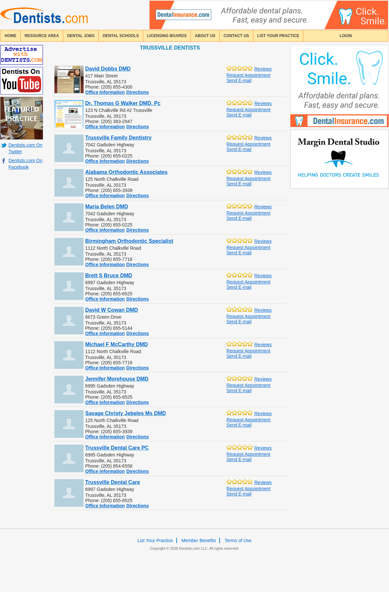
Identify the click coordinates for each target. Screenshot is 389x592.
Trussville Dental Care (112, 482)
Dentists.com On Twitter (25, 148)
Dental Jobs (81, 35)
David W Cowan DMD (111, 310)
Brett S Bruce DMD (108, 275)
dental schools (121, 35)
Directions (137, 92)
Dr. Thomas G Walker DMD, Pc (123, 103)
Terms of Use (237, 540)
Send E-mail (238, 80)
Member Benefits (198, 540)
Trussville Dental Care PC (117, 448)
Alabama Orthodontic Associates (126, 172)
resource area (42, 35)
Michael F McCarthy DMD (116, 344)
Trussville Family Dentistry (118, 137)
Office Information (105, 92)
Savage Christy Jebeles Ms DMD (125, 413)
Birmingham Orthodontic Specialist (129, 241)
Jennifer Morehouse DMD (116, 379)
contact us (236, 35)
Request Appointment (248, 75)
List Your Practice (278, 35)
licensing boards (167, 35)
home (10, 35)
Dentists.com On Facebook (25, 164)
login (346, 35)
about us (205, 35)
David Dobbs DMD (108, 69)
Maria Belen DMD (106, 206)
